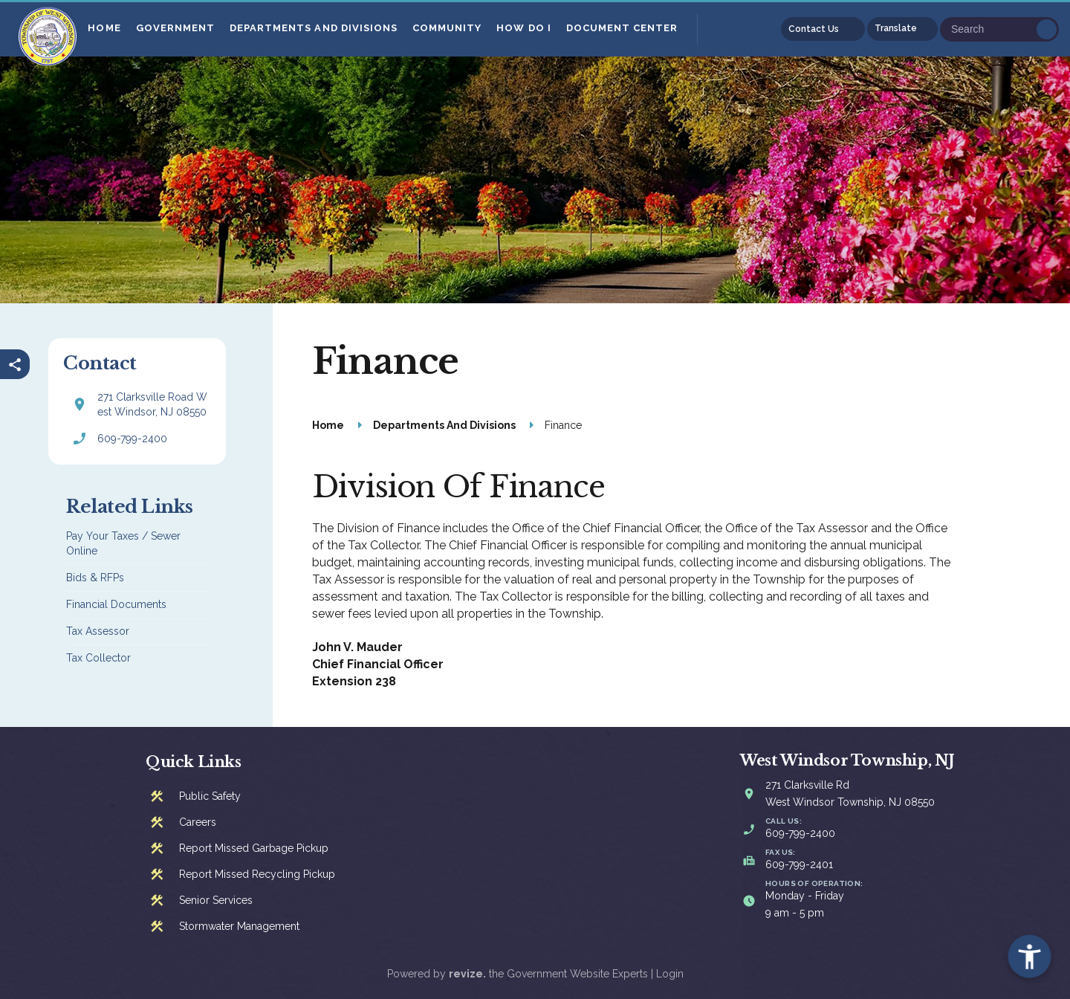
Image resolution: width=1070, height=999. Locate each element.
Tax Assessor (97, 631)
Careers (197, 822)
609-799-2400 (132, 438)
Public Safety (210, 796)
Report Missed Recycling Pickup (257, 874)
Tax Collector (98, 658)
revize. (467, 974)
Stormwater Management (239, 926)
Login (670, 974)
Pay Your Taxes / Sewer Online (123, 543)
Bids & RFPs (95, 577)
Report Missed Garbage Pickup (253, 848)
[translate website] (902, 29)
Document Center (623, 27)
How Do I (525, 27)
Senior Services (216, 900)
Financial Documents (116, 604)
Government (176, 27)
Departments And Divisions (315, 27)
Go (1047, 29)
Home (105, 27)
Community (448, 27)
